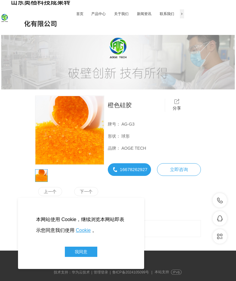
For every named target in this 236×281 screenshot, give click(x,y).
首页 (79, 14)
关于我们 (121, 14)
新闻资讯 (144, 14)
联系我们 (167, 14)
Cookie (83, 230)
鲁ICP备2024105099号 (130, 272)
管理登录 (101, 272)
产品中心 (98, 14)
